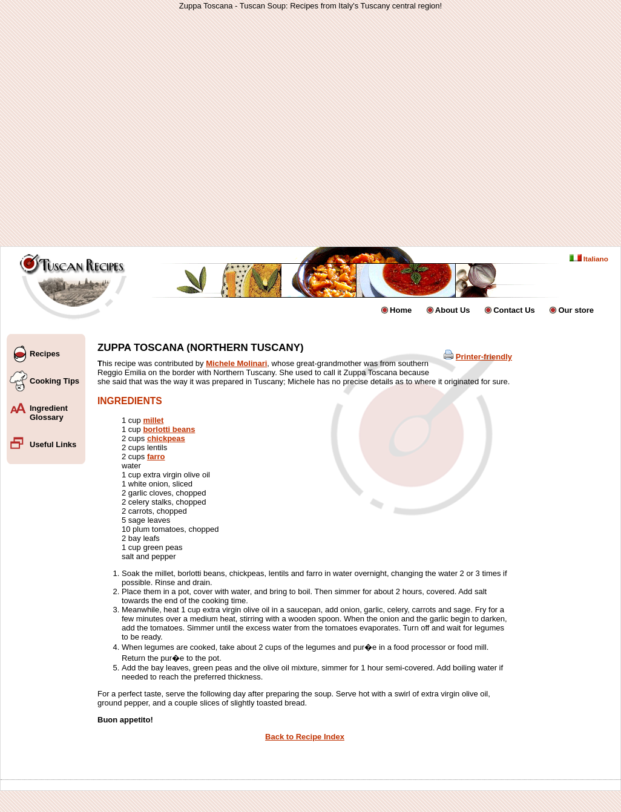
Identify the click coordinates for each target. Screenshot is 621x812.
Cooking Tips (54, 380)
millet (153, 420)
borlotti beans (169, 429)
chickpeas (166, 438)
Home (401, 310)
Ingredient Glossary (49, 413)
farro (156, 456)
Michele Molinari (236, 363)
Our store (576, 310)
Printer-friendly (484, 356)
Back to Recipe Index (304, 736)
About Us (452, 310)
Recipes (45, 353)
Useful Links (53, 444)
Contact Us (514, 310)
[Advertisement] (203, 128)
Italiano (589, 259)
